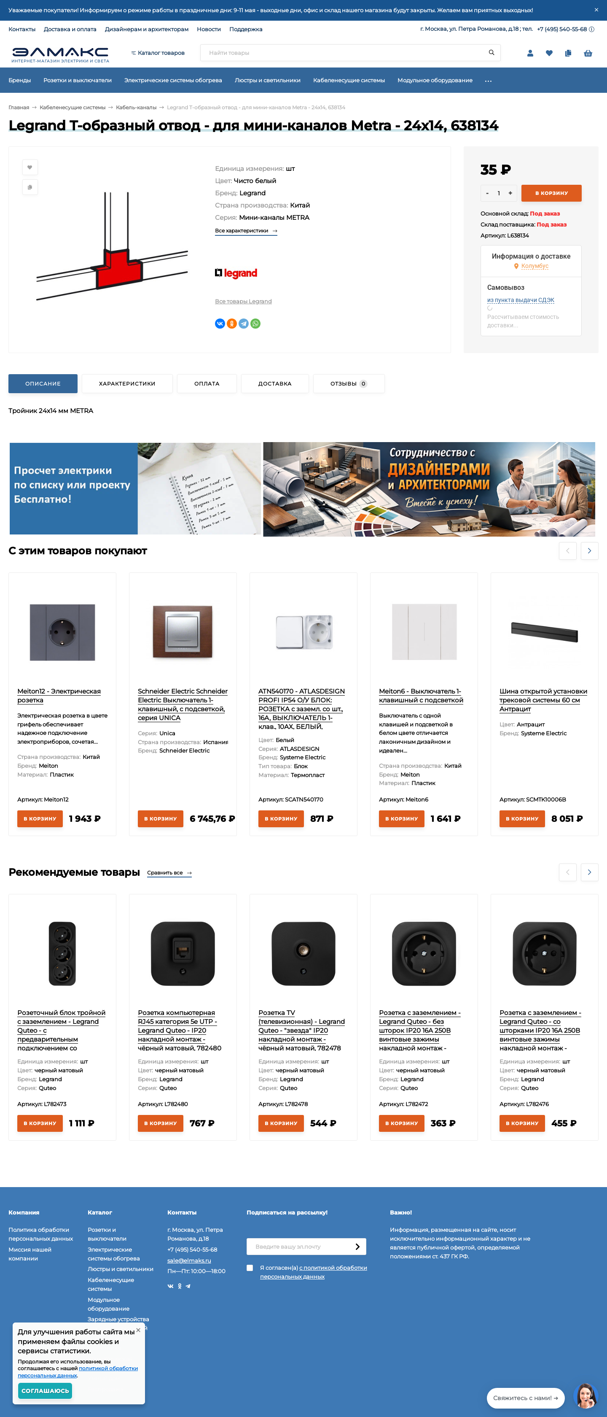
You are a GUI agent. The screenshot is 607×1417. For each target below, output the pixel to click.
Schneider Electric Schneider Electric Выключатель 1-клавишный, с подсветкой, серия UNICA (183, 704)
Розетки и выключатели (107, 1234)
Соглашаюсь (45, 1390)
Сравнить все (169, 872)
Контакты (21, 29)
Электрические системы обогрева (114, 1254)
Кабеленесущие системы (72, 107)
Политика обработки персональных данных (40, 1234)
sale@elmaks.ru (189, 1260)
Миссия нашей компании (29, 1254)
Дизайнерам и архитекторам (146, 29)
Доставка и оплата (70, 29)
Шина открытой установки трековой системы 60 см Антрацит (543, 700)
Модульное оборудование (108, 1304)
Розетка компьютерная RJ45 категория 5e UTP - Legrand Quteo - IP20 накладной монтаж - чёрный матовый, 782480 (179, 1030)
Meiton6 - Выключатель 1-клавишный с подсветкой (421, 695)
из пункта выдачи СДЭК (520, 300)
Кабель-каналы (136, 107)
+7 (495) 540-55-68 (562, 29)
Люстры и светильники (120, 1269)
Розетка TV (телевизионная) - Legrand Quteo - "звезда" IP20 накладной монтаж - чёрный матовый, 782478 (301, 1030)
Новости (209, 29)
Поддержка (246, 29)
